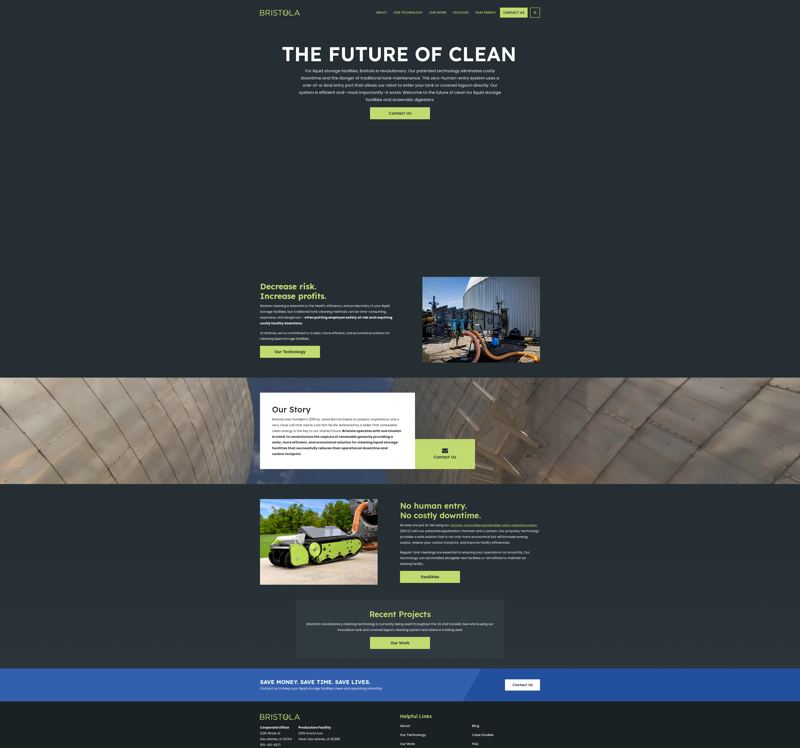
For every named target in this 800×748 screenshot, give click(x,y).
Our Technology (408, 12)
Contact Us (513, 13)
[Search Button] (535, 13)
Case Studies (483, 735)
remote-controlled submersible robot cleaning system (493, 525)
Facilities (461, 12)
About (381, 12)
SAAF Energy (485, 12)
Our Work (438, 12)
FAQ (475, 744)
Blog (475, 726)
